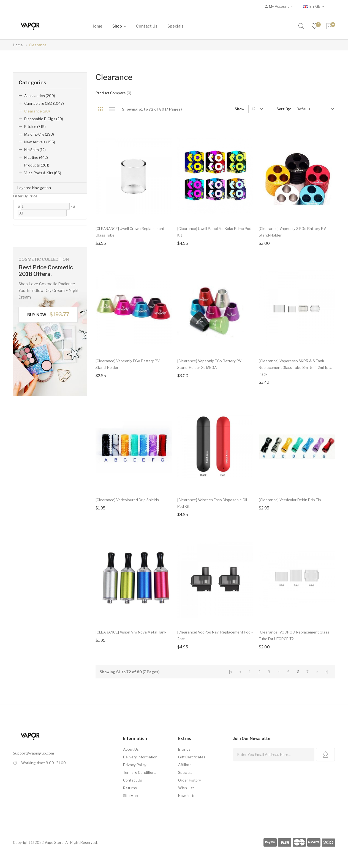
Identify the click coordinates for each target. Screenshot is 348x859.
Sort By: (283, 109)
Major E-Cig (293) (39, 134)
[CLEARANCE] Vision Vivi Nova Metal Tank (131, 632)
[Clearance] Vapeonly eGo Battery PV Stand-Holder (128, 364)
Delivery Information (140, 757)
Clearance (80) (37, 111)
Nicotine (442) (36, 157)
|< (230, 672)
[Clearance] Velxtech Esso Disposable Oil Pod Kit (212, 503)
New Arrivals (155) (39, 142)
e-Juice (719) (35, 126)
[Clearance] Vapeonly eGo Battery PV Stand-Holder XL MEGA (209, 364)
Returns (130, 788)
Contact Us (132, 780)
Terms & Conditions (139, 772)
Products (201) (36, 165)
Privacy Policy (134, 765)
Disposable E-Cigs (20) (43, 119)
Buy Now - (48, 314)
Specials (185, 772)
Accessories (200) (39, 95)
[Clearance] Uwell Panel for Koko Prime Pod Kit (214, 231)
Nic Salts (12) (35, 149)
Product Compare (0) (113, 93)
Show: (240, 109)
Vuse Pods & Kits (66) (42, 173)
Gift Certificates (191, 757)
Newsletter (187, 795)
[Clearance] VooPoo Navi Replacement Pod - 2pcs (215, 635)
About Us (131, 749)
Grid (100, 109)
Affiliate (185, 765)
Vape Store (54, 842)
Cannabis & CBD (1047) (44, 103)
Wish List (186, 788)
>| (326, 672)
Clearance (38, 45)
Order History (189, 780)
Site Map (130, 795)
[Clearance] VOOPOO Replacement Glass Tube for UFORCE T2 (294, 635)
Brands (184, 749)
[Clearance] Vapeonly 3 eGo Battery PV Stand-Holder (292, 231)
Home (18, 45)
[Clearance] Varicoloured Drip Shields (127, 500)
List (112, 109)
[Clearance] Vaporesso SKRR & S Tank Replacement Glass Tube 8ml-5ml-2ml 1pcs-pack (296, 367)
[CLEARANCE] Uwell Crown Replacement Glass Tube (130, 231)
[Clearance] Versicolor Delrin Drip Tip (290, 500)
